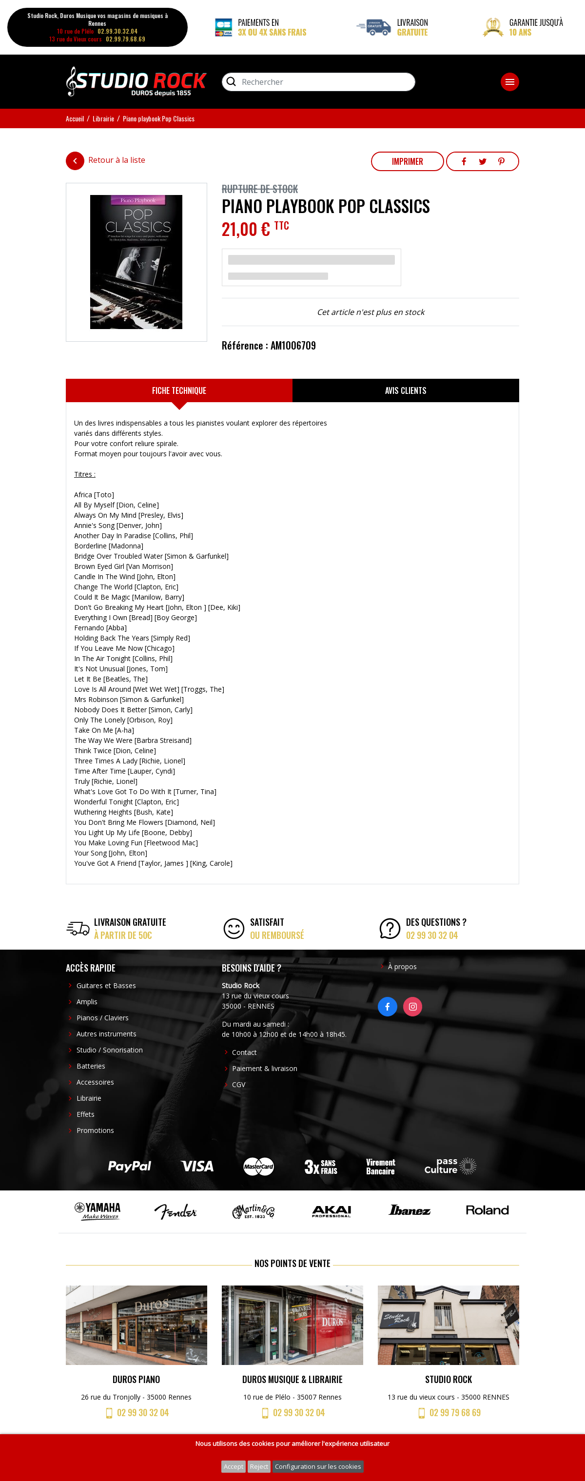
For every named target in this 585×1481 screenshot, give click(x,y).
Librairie (89, 1098)
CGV (238, 1084)
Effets (86, 1114)
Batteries (91, 1066)
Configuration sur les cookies (318, 1466)
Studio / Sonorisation (110, 1049)
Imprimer (407, 161)
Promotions (95, 1130)
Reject (259, 1466)
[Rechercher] (318, 82)
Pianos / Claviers (103, 1017)
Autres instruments (106, 1033)
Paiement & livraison (264, 1068)
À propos (402, 966)
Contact (244, 1052)
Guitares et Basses (106, 985)
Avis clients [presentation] (406, 390)
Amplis (87, 1001)
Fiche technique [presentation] (179, 390)
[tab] (179, 390)
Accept (233, 1466)
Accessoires (95, 1082)
